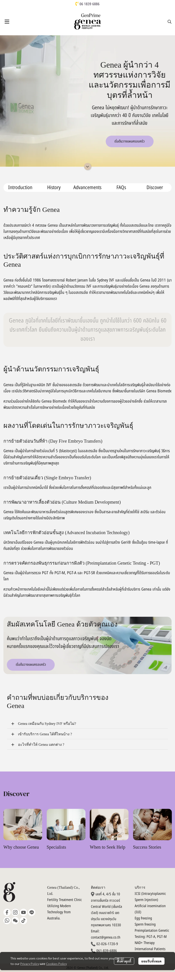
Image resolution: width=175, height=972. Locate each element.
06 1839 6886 (90, 4)
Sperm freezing (145, 924)
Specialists (56, 847)
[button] (169, 21)
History (54, 187)
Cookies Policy (56, 964)
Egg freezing (143, 918)
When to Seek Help (107, 847)
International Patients (150, 949)
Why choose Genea (21, 847)
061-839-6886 (106, 951)
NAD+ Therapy (145, 943)
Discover (155, 187)
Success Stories (147, 847)
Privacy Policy (29, 964)
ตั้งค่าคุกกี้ (124, 961)
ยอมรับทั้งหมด (151, 961)
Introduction (20, 187)
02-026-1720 (105, 944)
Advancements (87, 187)
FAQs (121, 187)
